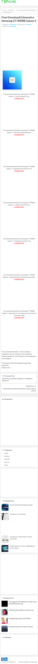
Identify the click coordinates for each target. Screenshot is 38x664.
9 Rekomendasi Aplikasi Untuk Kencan (21, 610)
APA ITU (7, 462)
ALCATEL (7, 459)
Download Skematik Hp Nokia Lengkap (21, 505)
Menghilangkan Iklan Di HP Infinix (20, 618)
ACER (6, 453)
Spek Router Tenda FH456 (18, 514)
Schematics (13, 24)
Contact (20, 662)
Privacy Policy (33, 662)
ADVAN (6, 456)
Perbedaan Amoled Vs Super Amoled (21, 626)
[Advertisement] (19, 48)
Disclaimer (26, 662)
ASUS (6, 465)
